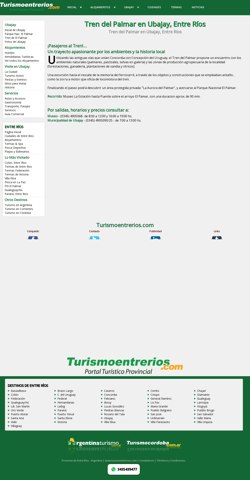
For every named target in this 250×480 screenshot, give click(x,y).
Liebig (61, 406)
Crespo (155, 394)
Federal (62, 398)
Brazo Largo (65, 391)
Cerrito (155, 391)
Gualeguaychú (13, 190)
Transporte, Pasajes (17, 106)
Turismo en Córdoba (18, 213)
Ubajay (108, 418)
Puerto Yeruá (65, 414)
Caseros (109, 391)
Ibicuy (107, 402)
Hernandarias (65, 402)
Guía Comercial (14, 114)
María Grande (159, 406)
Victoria (62, 422)
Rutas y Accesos (15, 98)
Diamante (203, 394)
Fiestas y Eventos (16, 79)
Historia (9, 87)
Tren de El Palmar (16, 38)
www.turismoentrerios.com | (122, 460)
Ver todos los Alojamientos (22, 60)
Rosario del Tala (114, 414)
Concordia (110, 394)
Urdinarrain (157, 418)
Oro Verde (17, 410)
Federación (18, 398)
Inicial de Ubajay (15, 30)
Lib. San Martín (20, 406)
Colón (14, 394)
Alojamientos (13, 140)
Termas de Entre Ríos (18, 166)
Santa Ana (17, 418)
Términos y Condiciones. (171, 460)
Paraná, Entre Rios (16, 194)
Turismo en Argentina (18, 205)
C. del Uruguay (66, 394)
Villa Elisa (10, 178)
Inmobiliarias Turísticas (19, 57)
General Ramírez (161, 398)
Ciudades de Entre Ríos (19, 136)
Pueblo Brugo (205, 410)
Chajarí (201, 391)
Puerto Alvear (19, 414)
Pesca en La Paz (15, 182)
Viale (14, 422)
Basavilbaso (18, 391)
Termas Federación (17, 170)
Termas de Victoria (17, 174)
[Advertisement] (144, 154)
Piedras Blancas (114, 410)
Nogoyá (202, 406)
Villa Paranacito (160, 422)
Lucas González (114, 406)
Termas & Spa (14, 144)
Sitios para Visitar (15, 83)
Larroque (203, 402)
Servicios (10, 110)
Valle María (204, 418)
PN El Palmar (13, 186)
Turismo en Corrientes (19, 209)
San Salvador (205, 414)
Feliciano (109, 398)
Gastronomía (13, 102)
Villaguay (16, 426)
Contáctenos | (148, 460)
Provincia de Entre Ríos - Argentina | (83, 460)
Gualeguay (203, 398)
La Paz (155, 402)
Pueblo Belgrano (161, 410)
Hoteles (9, 53)
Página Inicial (13, 132)
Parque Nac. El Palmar (19, 34)
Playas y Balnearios (17, 151)
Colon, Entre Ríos (16, 162)
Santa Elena (64, 418)
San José (156, 414)
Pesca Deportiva (15, 147)
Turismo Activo (14, 75)
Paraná (61, 410)
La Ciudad (11, 72)
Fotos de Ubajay (15, 42)
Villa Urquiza (204, 422)
